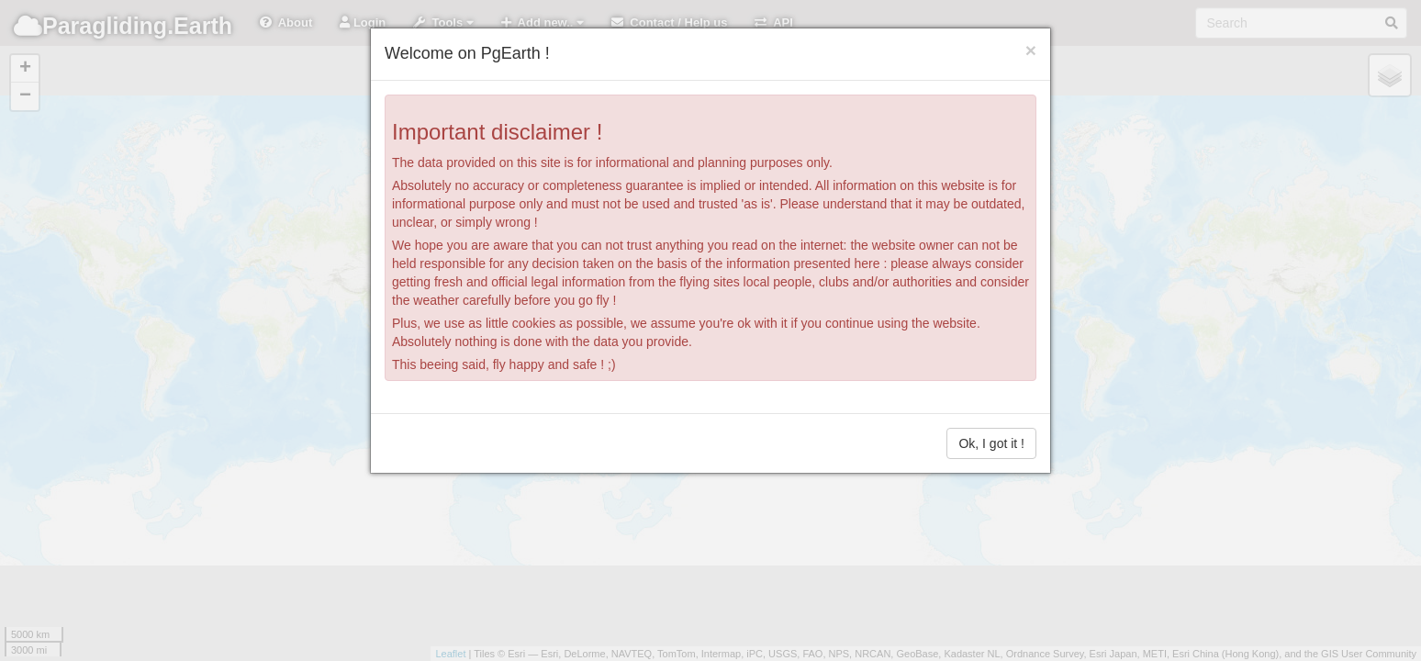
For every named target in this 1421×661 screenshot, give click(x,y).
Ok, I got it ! (991, 443)
